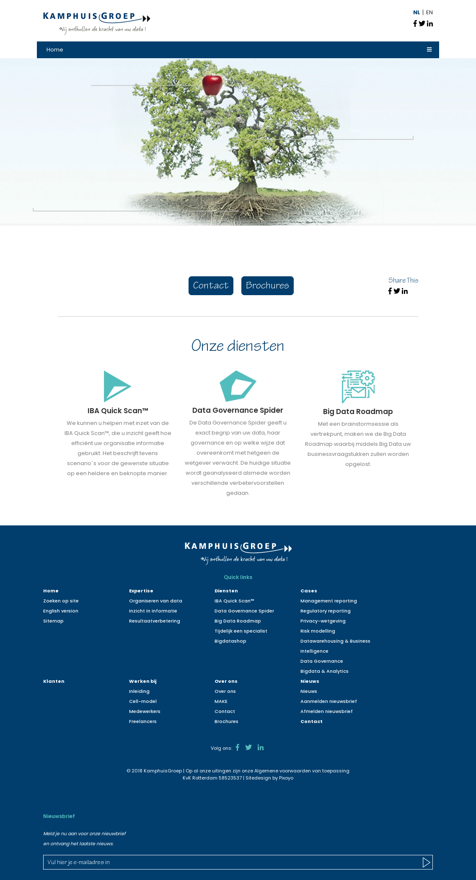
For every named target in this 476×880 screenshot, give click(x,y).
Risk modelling (317, 631)
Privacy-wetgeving (323, 621)
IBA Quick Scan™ (234, 600)
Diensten (226, 590)
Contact (211, 286)
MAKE (221, 701)
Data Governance (321, 661)
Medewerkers (144, 711)
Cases (308, 590)
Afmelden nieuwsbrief (326, 711)
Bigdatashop (230, 641)
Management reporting (328, 600)
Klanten (54, 681)
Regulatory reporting (325, 610)
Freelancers (143, 721)
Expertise (141, 590)
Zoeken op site (61, 600)
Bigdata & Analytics (324, 671)
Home (55, 50)
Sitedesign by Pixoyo (269, 778)
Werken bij (142, 681)
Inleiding (139, 691)
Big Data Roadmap (238, 621)
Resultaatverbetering (154, 621)
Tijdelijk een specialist (241, 631)
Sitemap (53, 621)
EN (429, 12)
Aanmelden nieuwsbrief (328, 701)
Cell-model (143, 701)
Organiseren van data (155, 600)
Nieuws (309, 681)
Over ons (226, 681)
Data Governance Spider (244, 610)
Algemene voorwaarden (282, 770)
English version (60, 610)
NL (416, 12)
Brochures (267, 286)
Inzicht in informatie (153, 610)
